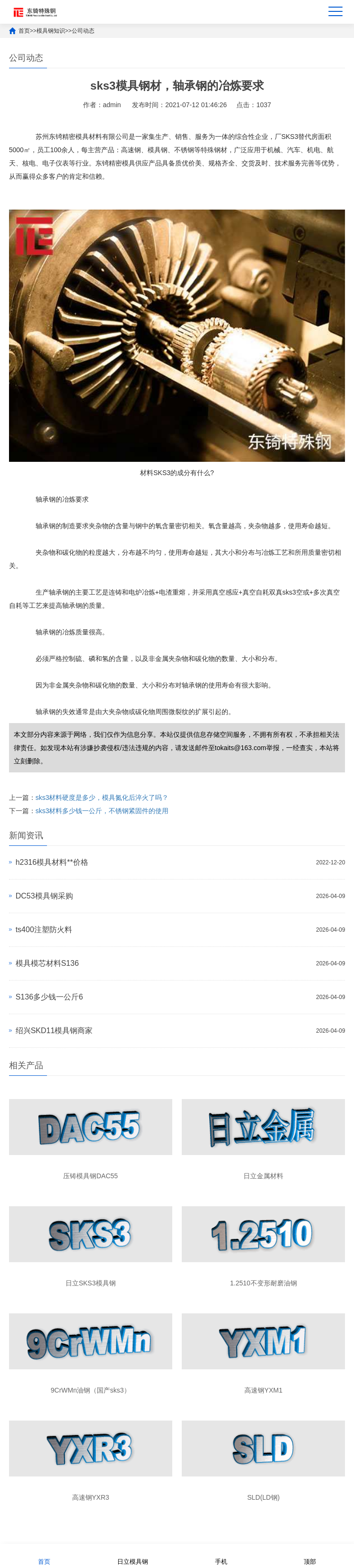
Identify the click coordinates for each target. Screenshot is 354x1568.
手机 (221, 1555)
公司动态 (83, 31)
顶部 (310, 1555)
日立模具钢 (132, 1555)
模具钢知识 (51, 31)
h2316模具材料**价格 (52, 862)
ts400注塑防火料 (44, 930)
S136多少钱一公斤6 (49, 997)
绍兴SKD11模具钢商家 (54, 1031)
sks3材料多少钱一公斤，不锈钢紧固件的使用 (102, 811)
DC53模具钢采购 (44, 896)
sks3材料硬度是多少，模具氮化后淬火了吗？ (102, 797)
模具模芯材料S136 (47, 963)
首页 (24, 31)
